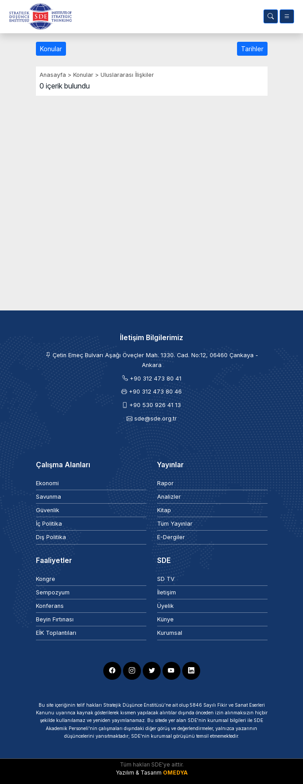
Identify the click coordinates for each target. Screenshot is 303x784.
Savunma (48, 496)
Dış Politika (51, 537)
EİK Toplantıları (56, 632)
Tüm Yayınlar (175, 523)
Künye (165, 619)
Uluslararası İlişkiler (127, 74)
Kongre (45, 579)
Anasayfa (53, 74)
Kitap (164, 510)
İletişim (166, 592)
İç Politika (49, 523)
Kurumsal (169, 632)
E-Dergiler (171, 537)
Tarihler (252, 49)
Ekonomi (47, 483)
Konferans (50, 605)
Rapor (165, 483)
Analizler (169, 496)
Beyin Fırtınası (55, 619)
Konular (51, 49)
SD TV (166, 579)
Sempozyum (53, 592)
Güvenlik (47, 510)
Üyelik (165, 605)
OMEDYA (175, 772)
